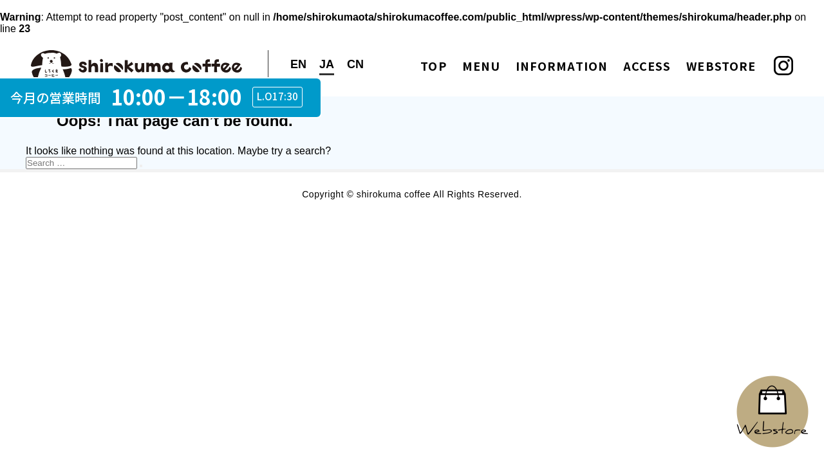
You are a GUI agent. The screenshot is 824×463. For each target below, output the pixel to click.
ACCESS (647, 65)
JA (326, 64)
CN (355, 64)
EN (298, 64)
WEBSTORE (721, 65)
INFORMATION (562, 65)
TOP (433, 65)
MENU (481, 65)
